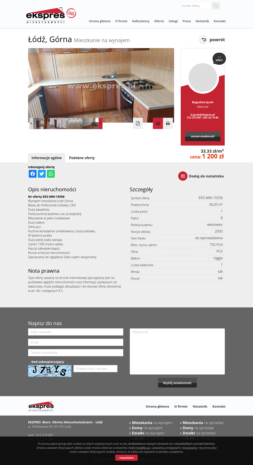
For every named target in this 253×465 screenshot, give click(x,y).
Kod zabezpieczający (47, 361)
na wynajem (152, 422)
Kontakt (220, 21)
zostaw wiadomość (203, 136)
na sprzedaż (203, 422)
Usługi (173, 21)
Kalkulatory (140, 21)
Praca (187, 21)
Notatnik (202, 21)
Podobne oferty (81, 158)
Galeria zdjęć (158, 123)
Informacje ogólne (47, 158)
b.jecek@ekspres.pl (203, 114)
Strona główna (99, 21)
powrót (217, 40)
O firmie (121, 21)
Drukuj (168, 123)
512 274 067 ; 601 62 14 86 (202, 117)
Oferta (159, 21)
